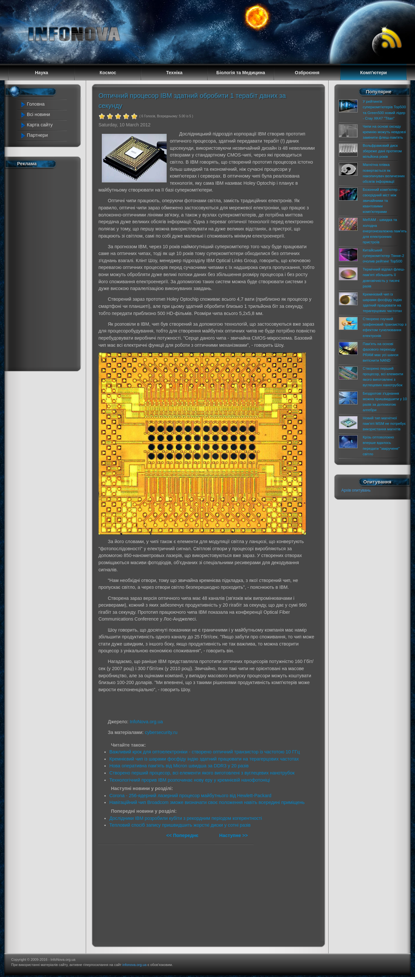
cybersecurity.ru (161, 732)
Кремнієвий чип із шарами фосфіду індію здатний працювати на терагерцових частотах (204, 759)
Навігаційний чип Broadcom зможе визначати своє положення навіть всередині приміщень (206, 802)
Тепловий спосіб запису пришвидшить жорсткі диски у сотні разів (180, 825)
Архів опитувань (356, 490)
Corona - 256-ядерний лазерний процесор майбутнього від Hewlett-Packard (190, 795)
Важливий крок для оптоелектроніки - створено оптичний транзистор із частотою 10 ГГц (204, 751)
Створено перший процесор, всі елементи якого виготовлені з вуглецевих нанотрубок (201, 772)
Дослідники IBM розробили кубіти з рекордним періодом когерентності (185, 818)
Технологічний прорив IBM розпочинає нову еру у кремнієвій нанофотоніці (189, 780)
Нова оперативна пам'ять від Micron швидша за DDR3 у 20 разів (179, 765)
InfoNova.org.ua (146, 721)
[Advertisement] (46, 268)
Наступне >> (233, 835)
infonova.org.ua (135, 965)
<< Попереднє (183, 835)
